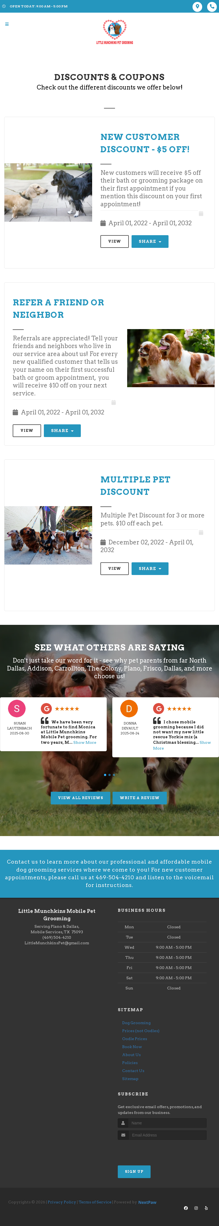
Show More (84, 742)
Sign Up (134, 1172)
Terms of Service (95, 1203)
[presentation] (147, 1151)
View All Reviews (80, 796)
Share (150, 241)
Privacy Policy (62, 1203)
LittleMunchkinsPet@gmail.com (57, 943)
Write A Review (140, 796)
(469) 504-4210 (56, 938)
